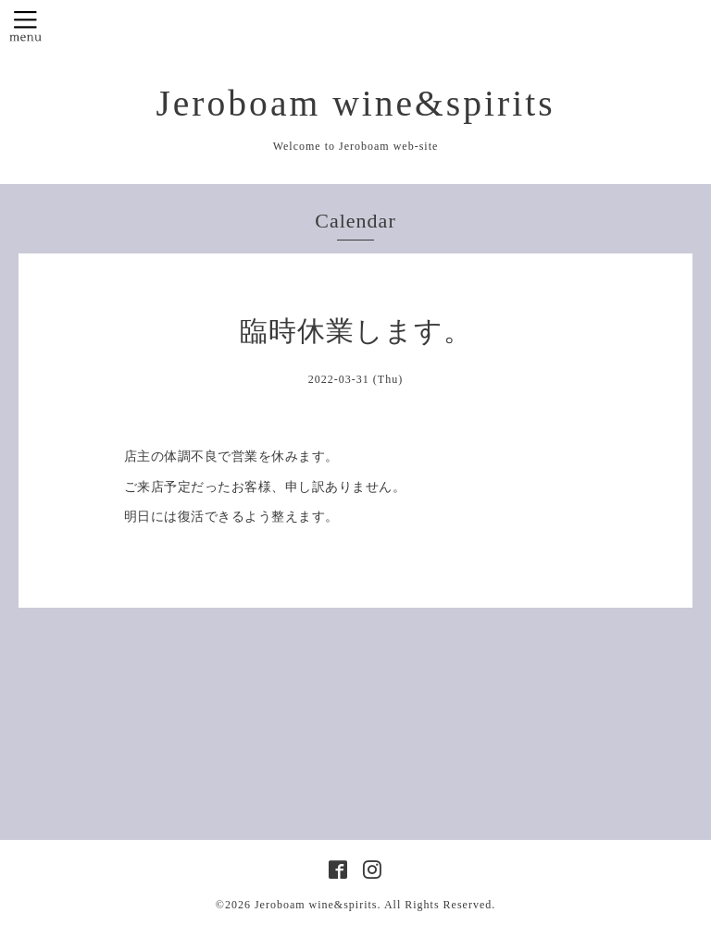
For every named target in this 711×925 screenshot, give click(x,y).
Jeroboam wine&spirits (355, 103)
